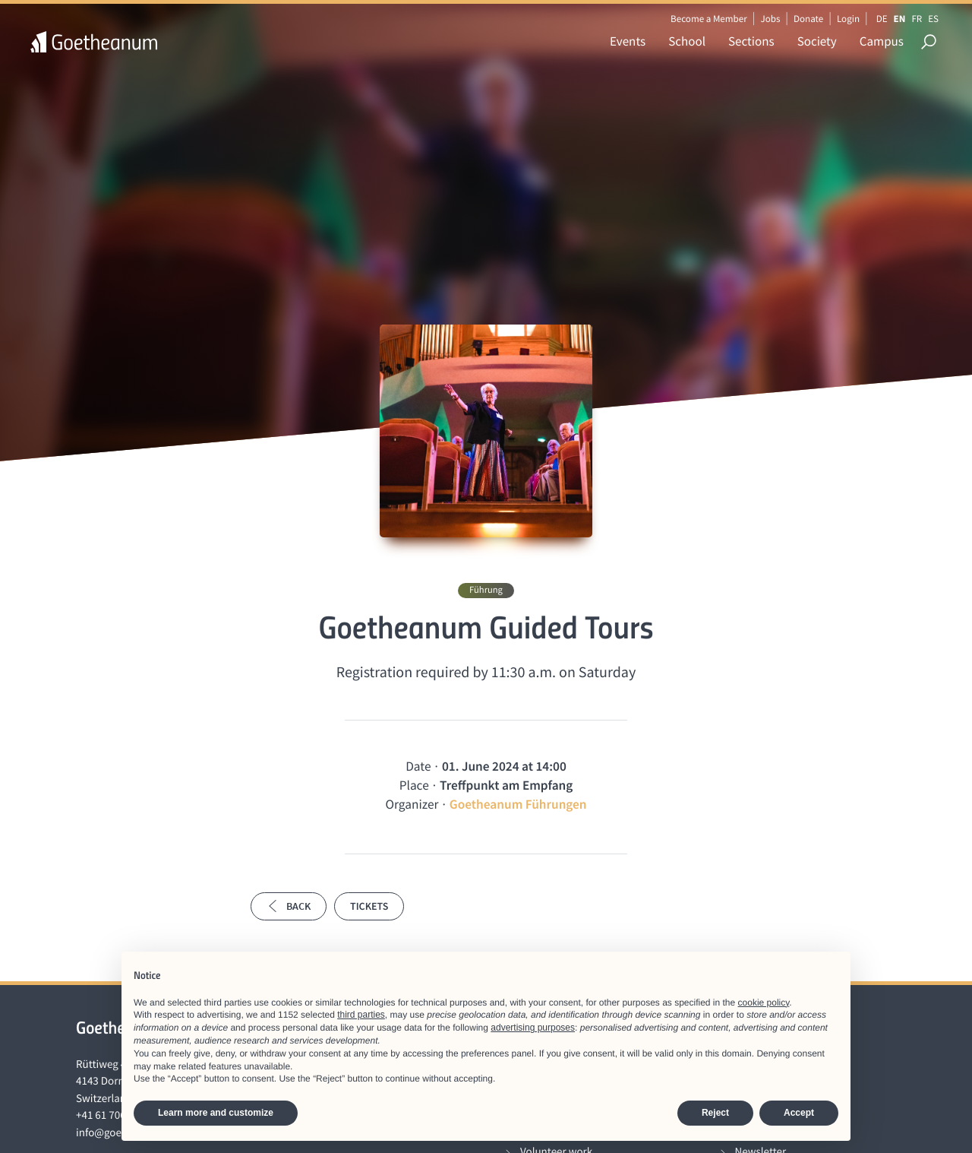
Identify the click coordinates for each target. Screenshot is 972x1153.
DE (882, 18)
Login (848, 18)
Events (627, 41)
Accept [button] (799, 1112)
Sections (751, 41)
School (686, 41)
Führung (486, 590)
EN (900, 18)
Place (414, 785)
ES (933, 18)
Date (418, 766)
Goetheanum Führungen (518, 804)
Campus (882, 41)
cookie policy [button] (764, 1002)
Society (817, 41)
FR (916, 18)
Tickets (369, 906)
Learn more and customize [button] (215, 1112)
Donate (808, 18)
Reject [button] (715, 1112)
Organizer (411, 804)
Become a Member (709, 18)
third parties (361, 1014)
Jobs (770, 18)
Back (289, 906)
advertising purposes (533, 1027)
